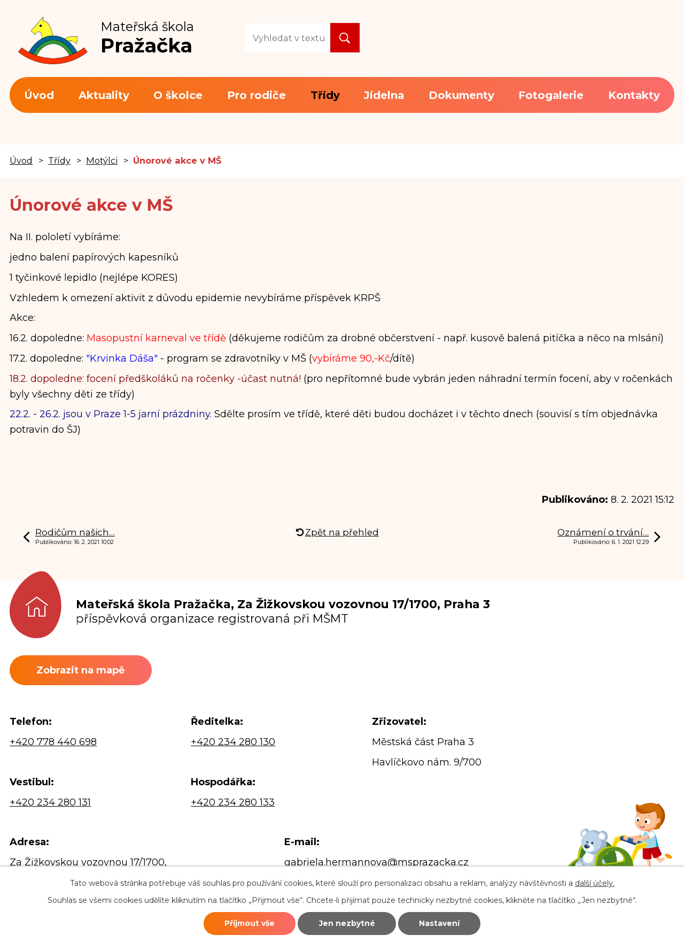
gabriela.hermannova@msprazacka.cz (376, 862)
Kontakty (634, 95)
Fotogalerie (551, 95)
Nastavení (439, 923)
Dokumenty (461, 95)
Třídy (325, 95)
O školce (178, 95)
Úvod (39, 95)
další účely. (595, 883)
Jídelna (384, 95)
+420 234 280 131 (50, 802)
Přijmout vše (249, 923)
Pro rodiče (256, 95)
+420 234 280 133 (233, 802)
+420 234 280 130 (233, 742)
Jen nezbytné (347, 923)
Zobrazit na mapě (80, 670)
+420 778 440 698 (53, 742)
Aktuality (104, 95)
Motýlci (102, 160)
